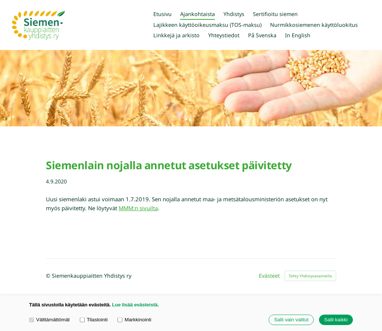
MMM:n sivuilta (138, 208)
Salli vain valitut (291, 320)
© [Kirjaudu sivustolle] (49, 275)
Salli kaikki (336, 320)
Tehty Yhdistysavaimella (310, 275)
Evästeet (269, 275)
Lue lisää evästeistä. (135, 305)
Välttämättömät (49, 319)
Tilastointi (94, 319)
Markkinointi (134, 319)
